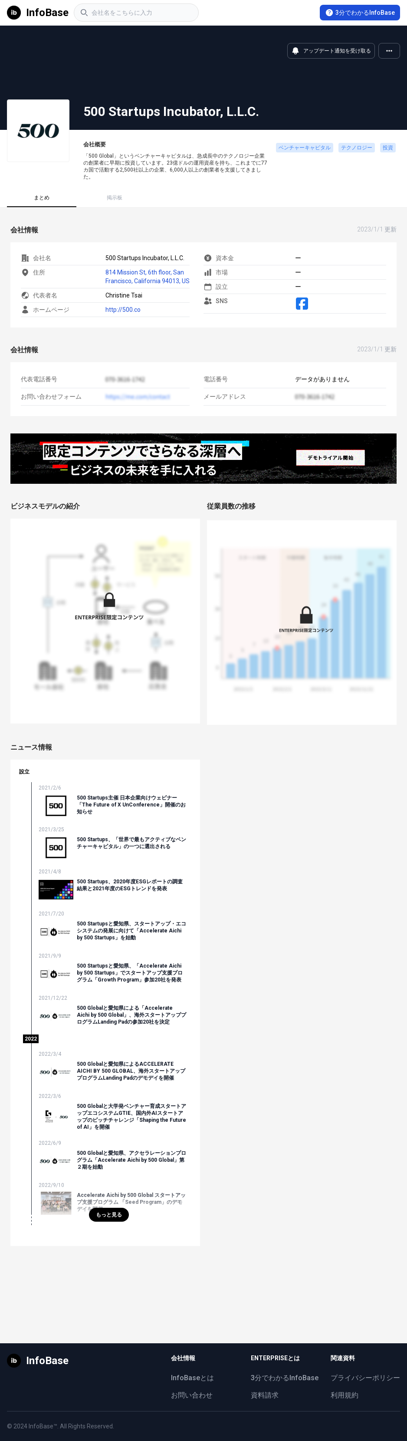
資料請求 (265, 1395)
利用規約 (344, 1395)
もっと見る (109, 1215)
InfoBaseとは (192, 1378)
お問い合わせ (192, 1395)
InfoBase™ (43, 1426)
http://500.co (123, 309)
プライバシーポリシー (365, 1378)
